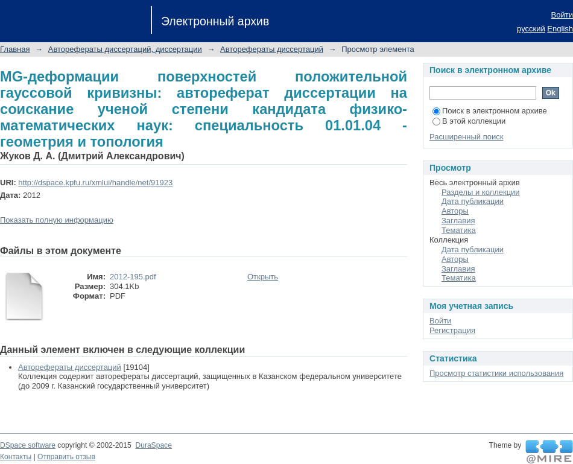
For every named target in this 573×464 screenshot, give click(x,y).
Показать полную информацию (56, 219)
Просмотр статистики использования (496, 373)
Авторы (455, 210)
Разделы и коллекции (481, 192)
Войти (562, 14)
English (560, 28)
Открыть (262, 276)
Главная (15, 49)
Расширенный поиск (466, 136)
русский (531, 28)
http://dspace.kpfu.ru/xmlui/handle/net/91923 (95, 182)
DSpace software (27, 445)
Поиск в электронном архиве (489, 110)
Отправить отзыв (66, 457)
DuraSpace (153, 445)
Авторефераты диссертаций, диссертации (125, 49)
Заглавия (458, 220)
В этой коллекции (468, 121)
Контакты (15, 457)
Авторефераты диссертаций (271, 49)
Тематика (459, 230)
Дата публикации (473, 201)
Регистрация (452, 330)
